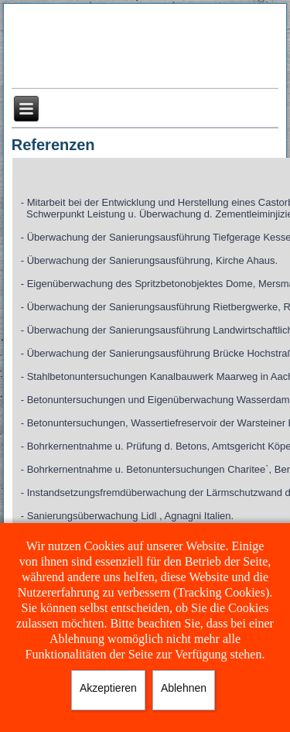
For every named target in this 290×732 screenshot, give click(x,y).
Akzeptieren (108, 688)
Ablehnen (183, 688)
